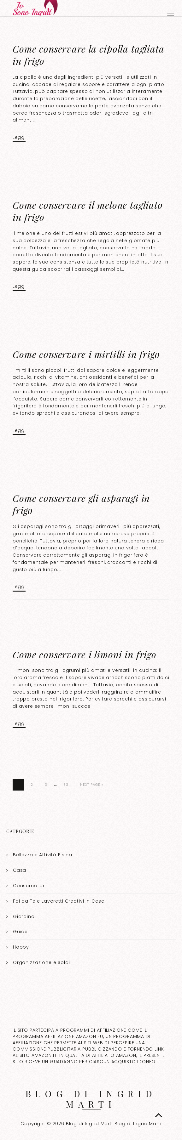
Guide (20, 931)
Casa (19, 870)
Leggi (19, 137)
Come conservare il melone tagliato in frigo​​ (88, 211)
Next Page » (91, 784)
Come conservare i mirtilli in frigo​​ (86, 354)
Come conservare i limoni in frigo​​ (84, 654)
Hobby (21, 947)
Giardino (24, 916)
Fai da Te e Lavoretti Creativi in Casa (59, 901)
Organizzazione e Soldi (41, 962)
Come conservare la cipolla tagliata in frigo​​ (88, 55)
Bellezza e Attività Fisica (42, 855)
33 (65, 784)
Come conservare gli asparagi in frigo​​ (81, 504)
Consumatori (29, 885)
